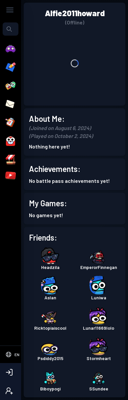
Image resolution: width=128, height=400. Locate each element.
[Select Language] (12, 354)
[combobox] (10, 29)
